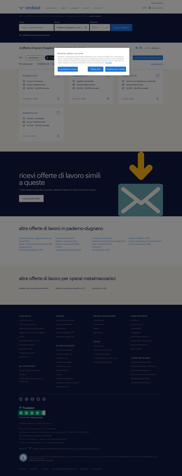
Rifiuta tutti (96, 69)
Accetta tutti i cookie (116, 69)
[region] (92, 62)
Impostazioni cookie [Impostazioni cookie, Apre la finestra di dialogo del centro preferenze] (68, 69)
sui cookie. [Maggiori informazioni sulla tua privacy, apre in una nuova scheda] (108, 62)
